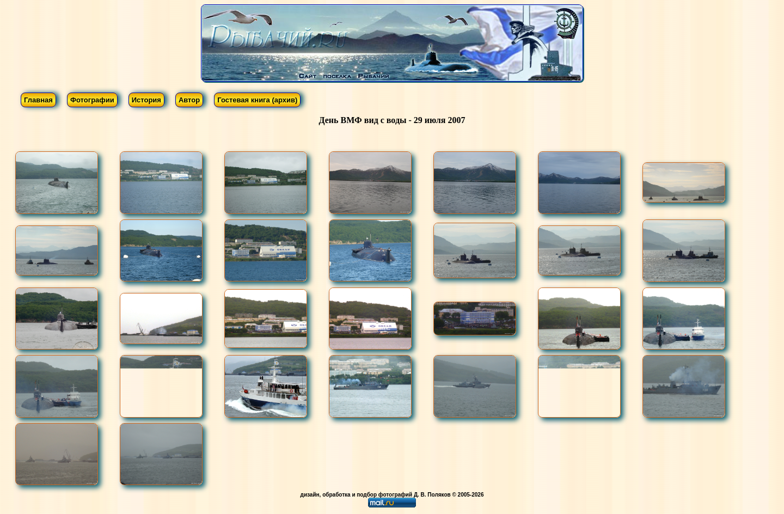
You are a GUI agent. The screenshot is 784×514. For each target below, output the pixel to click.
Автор (189, 100)
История (146, 100)
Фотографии (92, 100)
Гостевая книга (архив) (257, 100)
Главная (38, 100)
